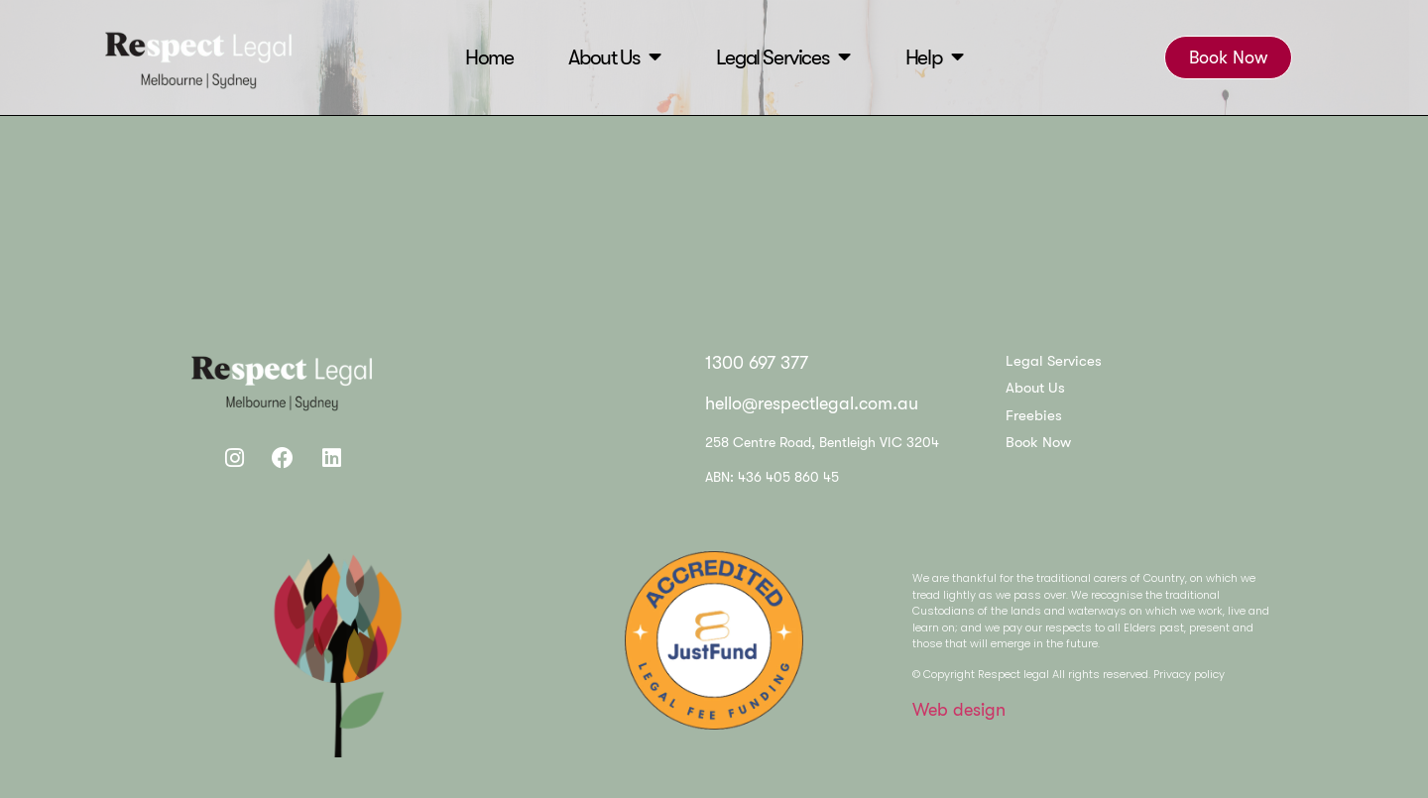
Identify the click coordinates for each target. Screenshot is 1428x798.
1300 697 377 (756, 363)
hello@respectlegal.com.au (811, 403)
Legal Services (783, 57)
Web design (959, 710)
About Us (613, 57)
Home (489, 57)
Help (934, 57)
